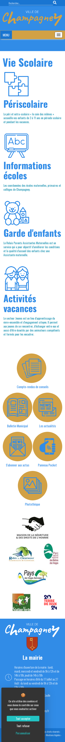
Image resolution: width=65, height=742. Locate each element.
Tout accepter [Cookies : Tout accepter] (23, 719)
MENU (6, 35)
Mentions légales (53, 735)
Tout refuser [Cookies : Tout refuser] (23, 726)
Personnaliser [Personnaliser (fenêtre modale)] (23, 733)
